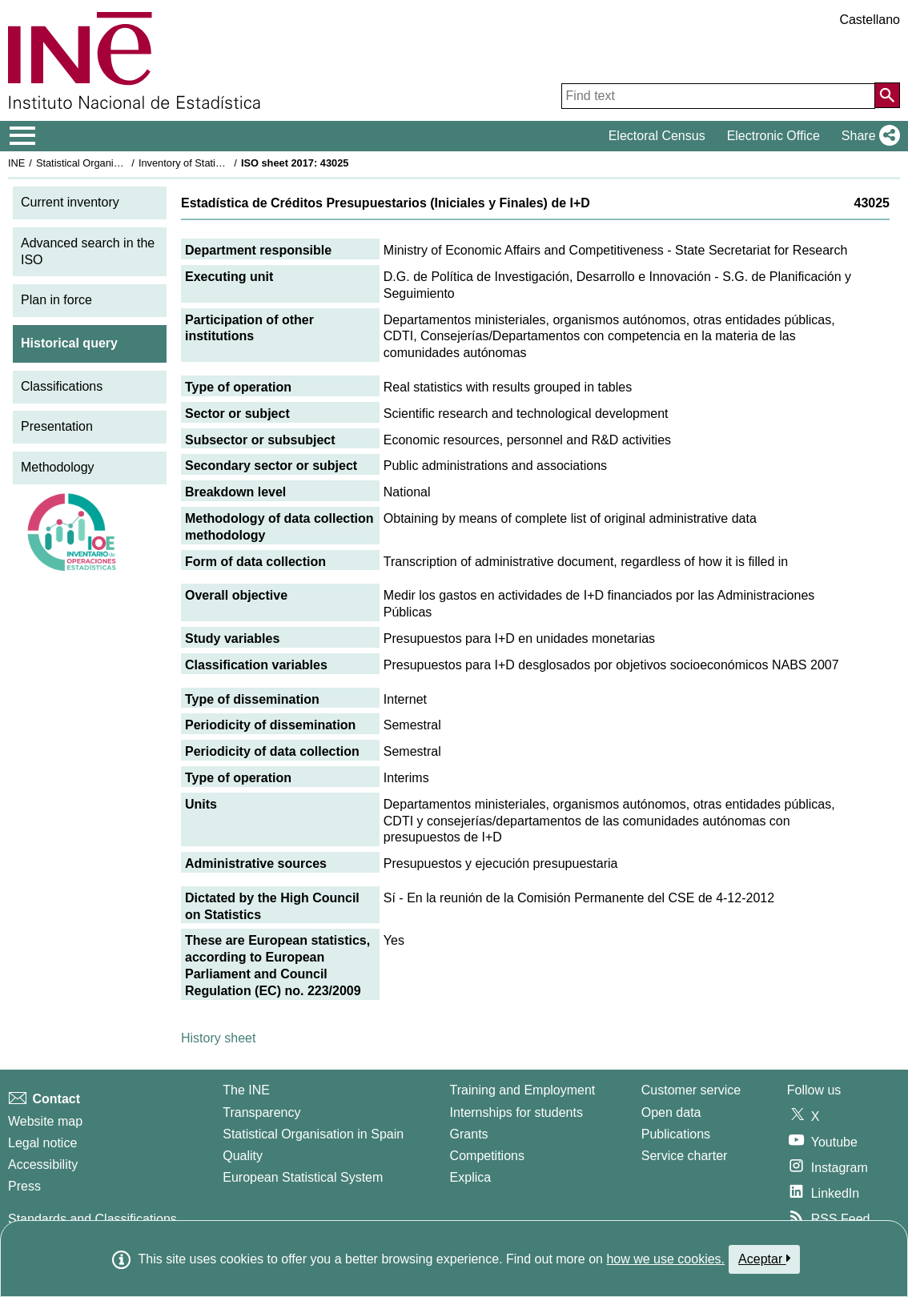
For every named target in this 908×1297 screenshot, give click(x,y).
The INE (246, 1090)
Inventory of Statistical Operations (215, 163)
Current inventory (70, 202)
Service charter (684, 1155)
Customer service (691, 1090)
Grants (469, 1134)
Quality (243, 1155)
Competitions (487, 1155)
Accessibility (43, 1164)
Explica (471, 1177)
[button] (867, 136)
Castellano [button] (869, 19)
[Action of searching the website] (887, 95)
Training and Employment (523, 1090)
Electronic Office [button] (773, 136)
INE (16, 163)
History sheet (218, 1038)
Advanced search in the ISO (88, 251)
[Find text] (718, 96)
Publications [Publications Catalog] (675, 1134)
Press (24, 1186)
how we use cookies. (665, 1259)
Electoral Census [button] (657, 136)
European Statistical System (303, 1177)
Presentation (57, 426)
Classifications (61, 386)
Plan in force (56, 300)
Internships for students (516, 1112)
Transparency (261, 1112)
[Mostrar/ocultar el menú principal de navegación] (23, 136)
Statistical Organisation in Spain (108, 163)
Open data (671, 1112)
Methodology (57, 467)
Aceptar (764, 1258)
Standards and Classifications (92, 1219)
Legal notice (42, 1143)
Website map (45, 1121)
